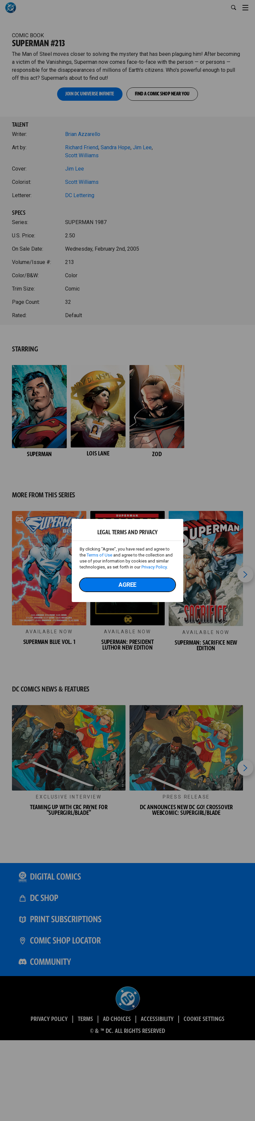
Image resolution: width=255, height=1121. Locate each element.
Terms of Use (99, 555)
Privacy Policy (154, 566)
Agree (127, 584)
